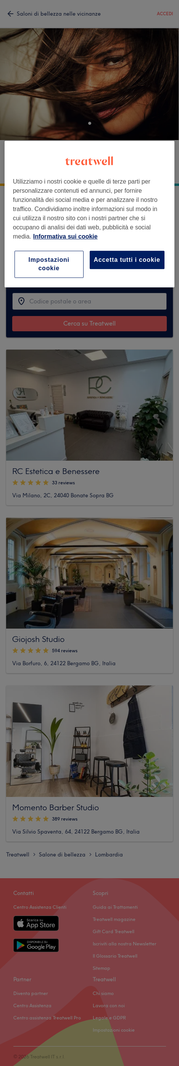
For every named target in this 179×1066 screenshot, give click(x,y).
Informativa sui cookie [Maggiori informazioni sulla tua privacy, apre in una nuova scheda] (65, 236)
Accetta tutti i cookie (127, 259)
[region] (90, 214)
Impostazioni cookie (48, 263)
